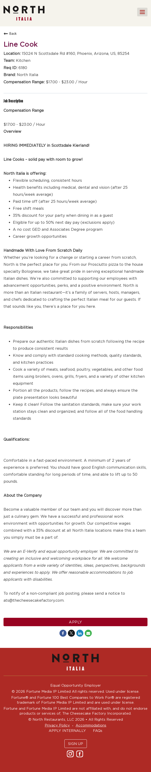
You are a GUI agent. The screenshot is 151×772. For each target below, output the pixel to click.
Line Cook (21, 44)
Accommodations (91, 725)
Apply (75, 622)
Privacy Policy (57, 725)
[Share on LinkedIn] (80, 633)
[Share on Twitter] (71, 633)
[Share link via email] (88, 633)
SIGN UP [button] (75, 744)
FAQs (97, 730)
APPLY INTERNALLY (67, 730)
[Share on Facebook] (63, 633)
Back (10, 33)
